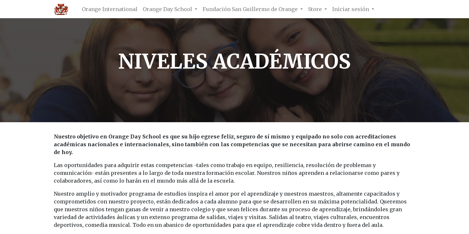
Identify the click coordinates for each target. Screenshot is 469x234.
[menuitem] (109, 9)
